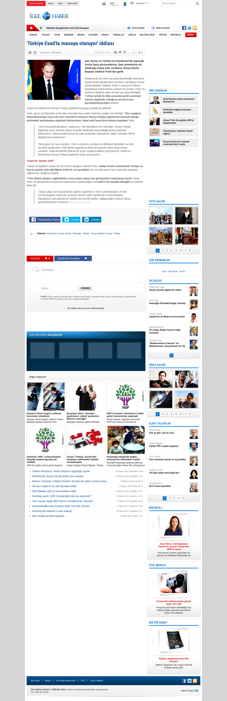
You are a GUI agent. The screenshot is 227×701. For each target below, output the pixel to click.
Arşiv (60, 3)
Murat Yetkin (168, 431)
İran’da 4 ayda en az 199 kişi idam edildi (54, 486)
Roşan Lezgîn (168, 315)
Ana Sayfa (35, 680)
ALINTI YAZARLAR (160, 423)
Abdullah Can (168, 343)
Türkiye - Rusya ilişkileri (93, 233)
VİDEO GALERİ (157, 365)
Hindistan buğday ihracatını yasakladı (177, 111)
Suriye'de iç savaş (55, 233)
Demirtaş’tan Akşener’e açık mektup (52, 511)
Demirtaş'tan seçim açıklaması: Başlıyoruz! (179, 100)
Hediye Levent (168, 471)
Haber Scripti (187, 690)
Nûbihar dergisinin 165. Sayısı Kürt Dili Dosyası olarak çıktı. (174, 663)
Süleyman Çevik (168, 288)
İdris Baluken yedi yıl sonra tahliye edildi (54, 491)
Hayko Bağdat (168, 445)
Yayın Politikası (96, 680)
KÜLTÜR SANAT (158, 622)
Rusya (109, 233)
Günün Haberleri (36, 3)
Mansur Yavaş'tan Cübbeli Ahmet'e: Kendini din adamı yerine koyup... (70, 481)
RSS (83, 680)
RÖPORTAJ (155, 507)
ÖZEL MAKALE (157, 565)
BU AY (182, 272)
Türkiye (116, 233)
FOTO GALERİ (157, 201)
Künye (51, 3)
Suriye (68, 233)
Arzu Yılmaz (168, 458)
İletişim (48, 680)
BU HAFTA (173, 272)
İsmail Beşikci (168, 485)
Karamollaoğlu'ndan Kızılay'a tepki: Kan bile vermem (61, 506)
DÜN (164, 272)
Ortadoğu (76, 233)
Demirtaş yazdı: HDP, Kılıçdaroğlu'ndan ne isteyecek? (61, 496)
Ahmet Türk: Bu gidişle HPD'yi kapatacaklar (178, 121)
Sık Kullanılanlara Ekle (66, 680)
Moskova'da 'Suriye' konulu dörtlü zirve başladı (58, 476)
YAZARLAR (155, 280)
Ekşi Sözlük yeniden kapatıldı (48, 516)
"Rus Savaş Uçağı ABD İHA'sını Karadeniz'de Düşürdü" (62, 501)
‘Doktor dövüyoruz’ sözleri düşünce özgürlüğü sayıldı (61, 471)
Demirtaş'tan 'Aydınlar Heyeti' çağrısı (178, 132)
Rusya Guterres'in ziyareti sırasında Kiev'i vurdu (176, 143)
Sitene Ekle (72, 3)
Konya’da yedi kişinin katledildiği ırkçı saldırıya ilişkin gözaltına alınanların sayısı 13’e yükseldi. (174, 607)
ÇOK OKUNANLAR (159, 260)
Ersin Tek (168, 302)
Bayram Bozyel (168, 330)
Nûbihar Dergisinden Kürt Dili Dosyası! (67, 28)
